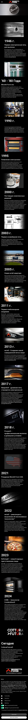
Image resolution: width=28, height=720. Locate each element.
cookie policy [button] (24, 686)
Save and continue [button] (14, 717)
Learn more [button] (14, 714)
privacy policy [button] (19, 682)
